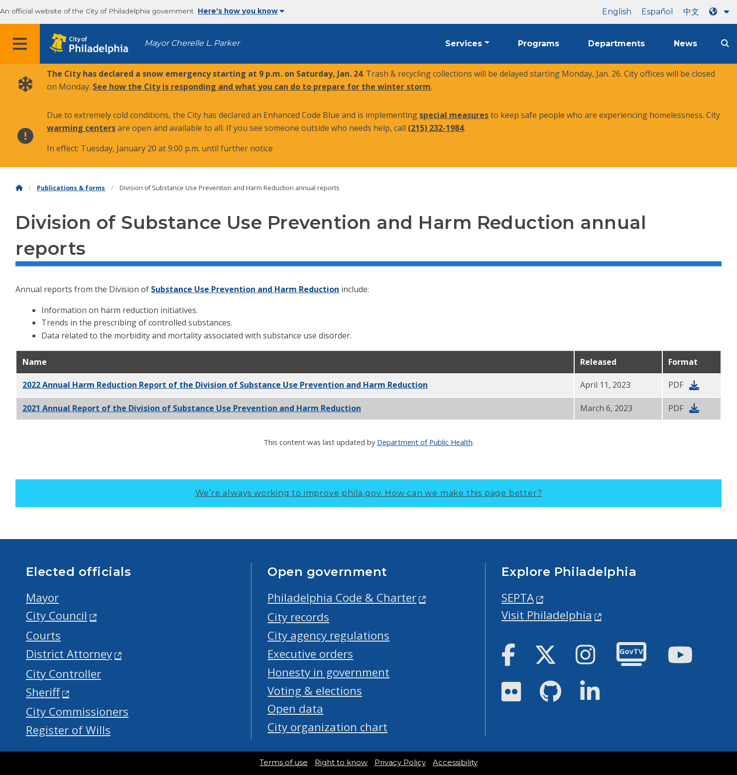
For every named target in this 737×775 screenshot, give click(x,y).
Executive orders (310, 654)
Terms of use (283, 762)
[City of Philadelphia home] (92, 44)
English (616, 11)
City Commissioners (77, 711)
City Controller (63, 673)
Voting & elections (314, 690)
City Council (56, 615)
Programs (538, 43)
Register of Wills (68, 730)
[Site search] (725, 43)
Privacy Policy (400, 762)
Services (463, 43)
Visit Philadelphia (546, 615)
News (685, 43)
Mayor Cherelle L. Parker (192, 43)
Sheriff (43, 692)
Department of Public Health (425, 442)
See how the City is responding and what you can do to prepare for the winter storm (262, 86)
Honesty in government (328, 672)
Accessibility (455, 762)
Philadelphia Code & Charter (341, 597)
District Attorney (69, 654)
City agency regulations (328, 635)
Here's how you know (241, 11)
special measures (454, 115)
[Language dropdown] (721, 11)
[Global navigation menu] (20, 44)
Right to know (341, 762)
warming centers (81, 127)
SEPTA (517, 597)
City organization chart (327, 727)
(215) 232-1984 (436, 127)
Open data (295, 708)
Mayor (42, 597)
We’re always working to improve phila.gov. (368, 493)
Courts (43, 635)
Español (657, 11)
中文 (691, 11)
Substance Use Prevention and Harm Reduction (245, 289)
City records (298, 617)
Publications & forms (71, 188)
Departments (616, 43)
